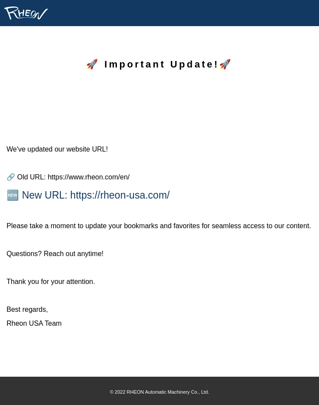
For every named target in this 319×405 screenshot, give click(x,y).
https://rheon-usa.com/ (120, 195)
